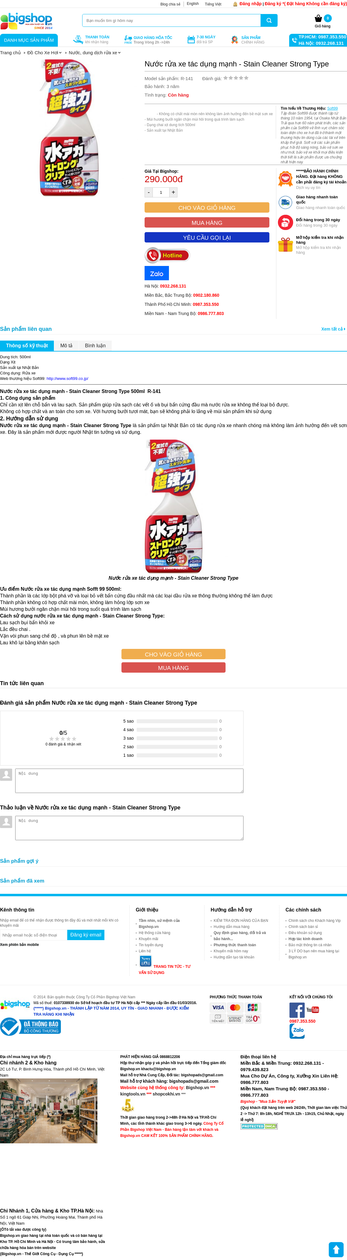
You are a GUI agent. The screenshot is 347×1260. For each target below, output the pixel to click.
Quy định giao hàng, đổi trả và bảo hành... (240, 936)
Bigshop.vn (197, 1087)
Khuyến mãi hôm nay (231, 951)
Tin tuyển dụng (151, 945)
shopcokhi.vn (166, 1094)
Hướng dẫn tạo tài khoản (234, 957)
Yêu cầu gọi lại (207, 238)
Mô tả (66, 345)
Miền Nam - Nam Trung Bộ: (184, 313)
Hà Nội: (165, 286)
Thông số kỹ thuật (27, 345)
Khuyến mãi (148, 939)
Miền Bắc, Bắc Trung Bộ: (182, 295)
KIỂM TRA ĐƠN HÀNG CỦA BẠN (241, 920)
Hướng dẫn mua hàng (231, 927)
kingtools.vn (132, 1094)
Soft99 (332, 108)
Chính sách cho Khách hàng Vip (315, 920)
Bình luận (95, 345)
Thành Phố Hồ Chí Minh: (182, 304)
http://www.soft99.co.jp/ (67, 378)
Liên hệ (145, 951)
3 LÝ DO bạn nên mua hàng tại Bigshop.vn (314, 954)
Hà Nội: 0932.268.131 (321, 43)
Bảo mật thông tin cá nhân (310, 945)
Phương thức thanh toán (235, 945)
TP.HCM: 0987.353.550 (322, 36)
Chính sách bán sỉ (303, 927)
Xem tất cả (333, 329)
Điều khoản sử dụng (305, 933)
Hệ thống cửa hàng (154, 933)
